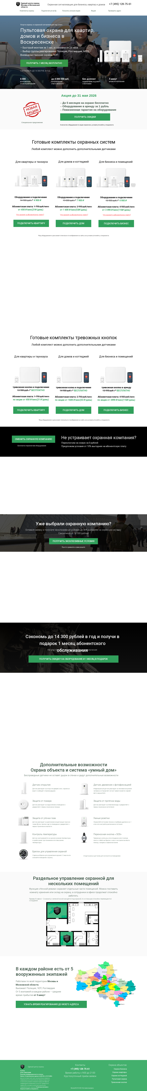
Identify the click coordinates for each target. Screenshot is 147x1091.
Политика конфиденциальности (29, 1074)
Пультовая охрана (119, 1079)
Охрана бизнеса (120, 1069)
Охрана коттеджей (119, 1076)
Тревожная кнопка (119, 1082)
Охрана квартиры (119, 1072)
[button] (49, 10)
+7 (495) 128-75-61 (120, 4)
